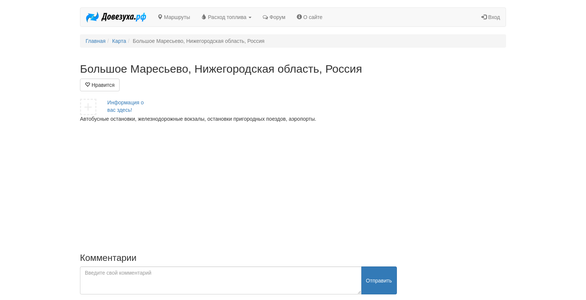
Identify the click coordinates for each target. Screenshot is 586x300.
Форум (274, 17)
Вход (490, 17)
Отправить (379, 281)
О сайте (310, 17)
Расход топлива (226, 17)
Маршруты (173, 17)
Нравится (100, 85)
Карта (119, 41)
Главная (95, 41)
